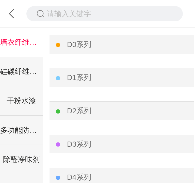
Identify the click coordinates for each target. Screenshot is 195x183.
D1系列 (79, 77)
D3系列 (79, 144)
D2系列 (79, 111)
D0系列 (79, 44)
